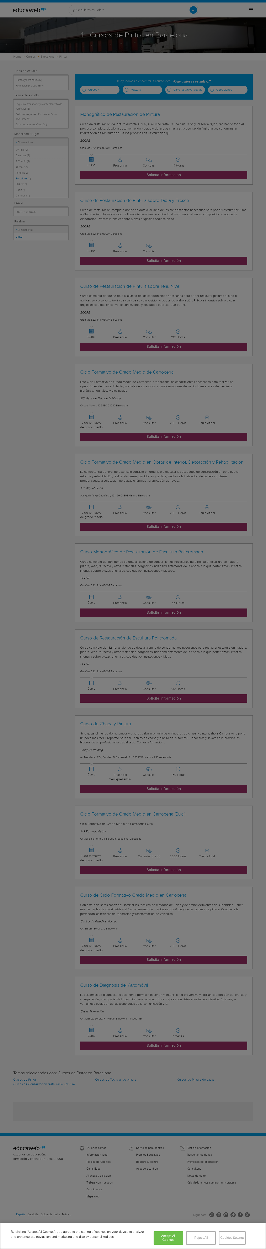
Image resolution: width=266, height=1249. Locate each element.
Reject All (201, 1238)
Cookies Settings (232, 1238)
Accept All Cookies (168, 1238)
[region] (133, 1236)
